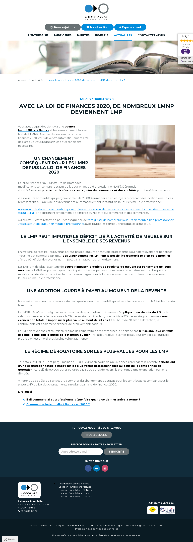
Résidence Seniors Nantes (73, 483)
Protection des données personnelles (96, 528)
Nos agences (96, 435)
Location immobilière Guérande (76, 493)
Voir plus (185, 51)
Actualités (123, 35)
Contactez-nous (151, 35)
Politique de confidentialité (19, 530)
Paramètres (65, 538)
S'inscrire (116, 451)
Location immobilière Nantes (74, 486)
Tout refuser (44, 538)
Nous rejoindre (63, 27)
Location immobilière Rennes (75, 496)
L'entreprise (38, 35)
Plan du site (155, 525)
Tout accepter (22, 538)
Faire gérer (62, 35)
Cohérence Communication (125, 535)
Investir (101, 35)
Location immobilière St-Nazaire (76, 490)
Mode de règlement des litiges (104, 525)
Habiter (83, 35)
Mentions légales (135, 525)
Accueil (22, 80)
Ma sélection (97, 27)
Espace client (130, 27)
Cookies (11, 496)
